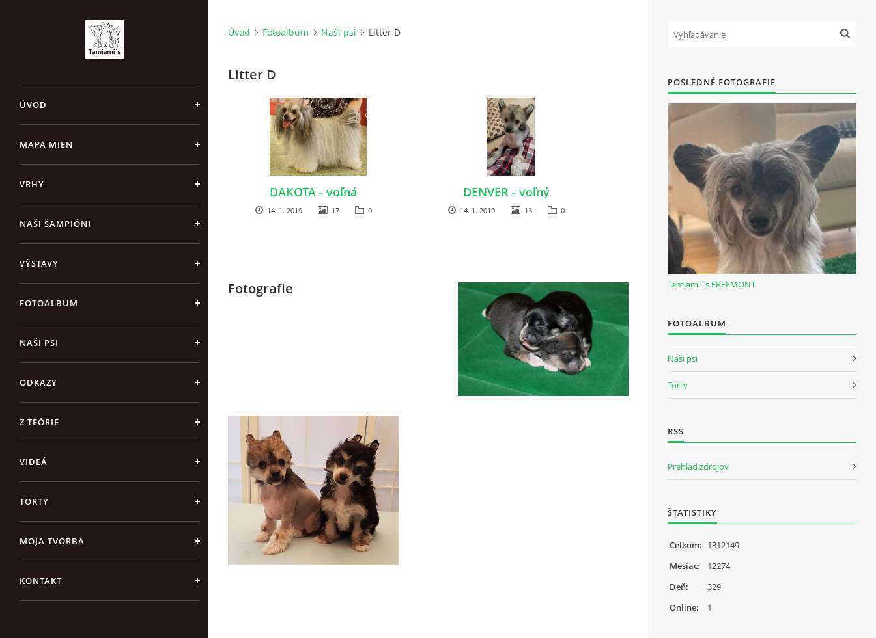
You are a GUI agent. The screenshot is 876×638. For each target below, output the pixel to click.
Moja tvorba (52, 541)
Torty (34, 501)
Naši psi (39, 343)
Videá (34, 462)
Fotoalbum (49, 303)
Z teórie (39, 422)
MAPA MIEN (46, 144)
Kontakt (41, 581)
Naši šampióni (55, 224)
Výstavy (39, 263)
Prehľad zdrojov (698, 466)
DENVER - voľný (506, 191)
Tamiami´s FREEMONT (712, 284)
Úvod (33, 105)
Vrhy (32, 184)
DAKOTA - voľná (313, 191)
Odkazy (38, 382)
